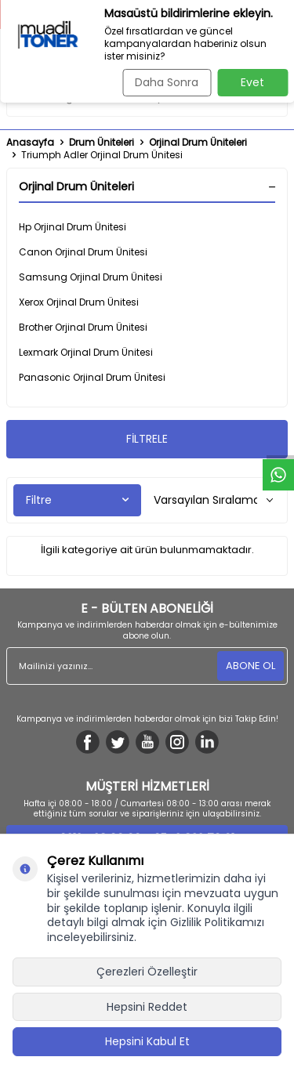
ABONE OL (250, 665)
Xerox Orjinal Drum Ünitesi (79, 302)
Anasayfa (30, 142)
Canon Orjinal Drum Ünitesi (83, 252)
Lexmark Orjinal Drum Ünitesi (86, 352)
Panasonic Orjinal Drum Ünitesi (92, 377)
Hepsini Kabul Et (147, 1041)
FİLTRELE (147, 439)
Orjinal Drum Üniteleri (198, 142)
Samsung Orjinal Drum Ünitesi (90, 277)
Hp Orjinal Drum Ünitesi (72, 226)
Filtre (77, 500)
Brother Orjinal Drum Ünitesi (83, 327)
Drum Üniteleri (101, 142)
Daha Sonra (166, 82)
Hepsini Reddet (147, 1007)
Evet (252, 82)
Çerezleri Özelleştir (147, 971)
